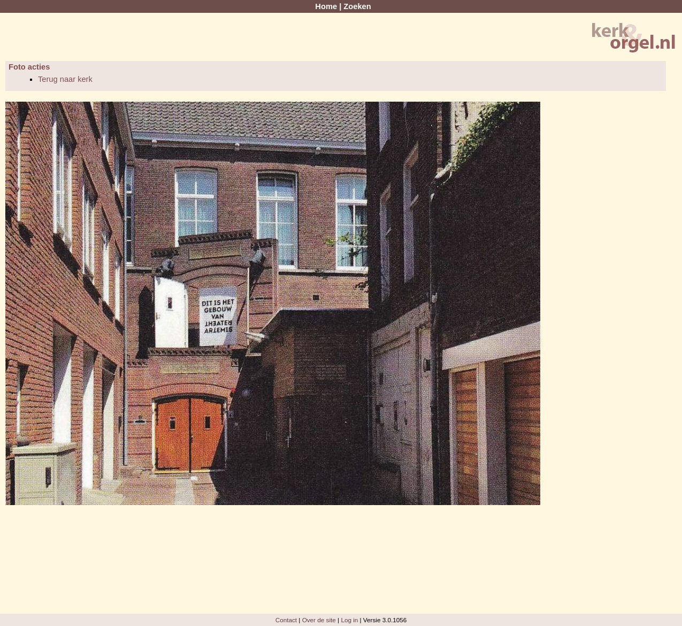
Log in (349, 619)
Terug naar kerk (65, 79)
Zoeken (357, 6)
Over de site (319, 619)
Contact (286, 619)
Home (326, 6)
